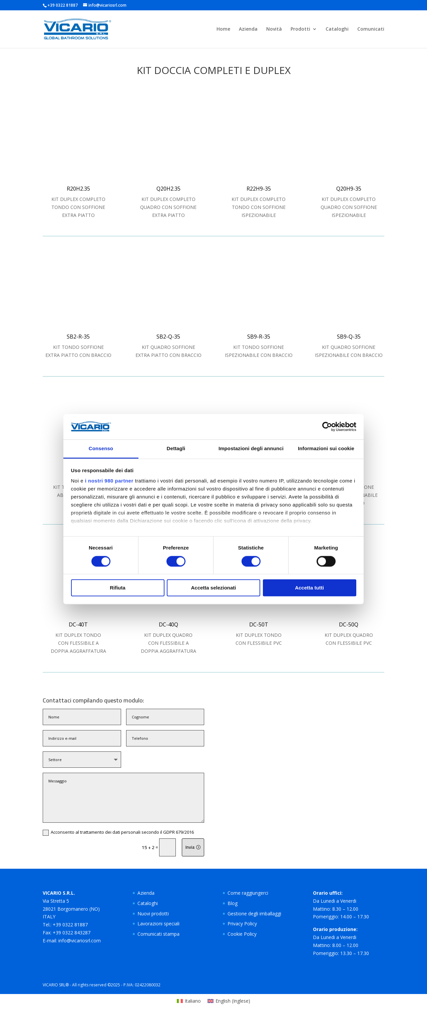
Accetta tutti (309, 588)
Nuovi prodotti (153, 913)
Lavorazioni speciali (158, 923)
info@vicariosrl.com (79, 940)
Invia (189, 847)
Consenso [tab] (101, 449)
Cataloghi (337, 29)
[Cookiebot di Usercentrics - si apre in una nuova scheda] (327, 427)
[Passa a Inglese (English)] (229, 1001)
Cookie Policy (242, 934)
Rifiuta (117, 588)
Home (223, 29)
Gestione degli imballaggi (254, 913)
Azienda (248, 29)
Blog (233, 903)
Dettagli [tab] (176, 449)
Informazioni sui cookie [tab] (326, 449)
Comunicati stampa (158, 934)
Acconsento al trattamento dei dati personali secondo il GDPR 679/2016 (118, 832)
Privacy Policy (242, 923)
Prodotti (300, 29)
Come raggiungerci (248, 893)
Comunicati (370, 29)
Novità (274, 29)
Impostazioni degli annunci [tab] (251, 449)
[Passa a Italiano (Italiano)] (188, 1001)
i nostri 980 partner (109, 481)
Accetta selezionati (213, 588)
